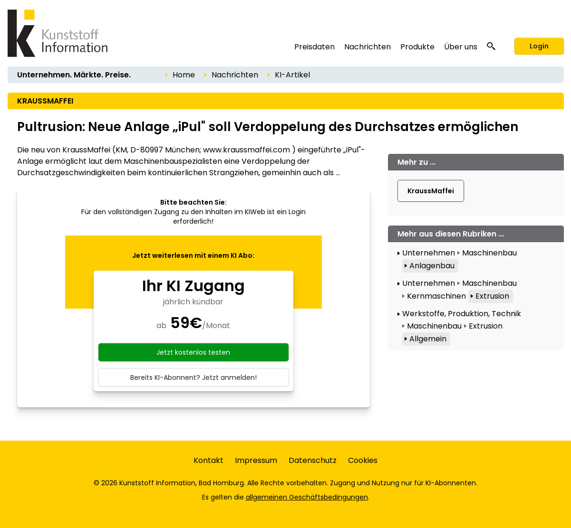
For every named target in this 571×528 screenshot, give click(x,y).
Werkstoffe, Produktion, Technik (461, 313)
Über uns (460, 46)
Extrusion (492, 296)
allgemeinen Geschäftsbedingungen (307, 497)
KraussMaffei (430, 191)
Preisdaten (314, 46)
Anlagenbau (432, 265)
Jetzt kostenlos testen (193, 352)
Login (539, 46)
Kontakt (208, 460)
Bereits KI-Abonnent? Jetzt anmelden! (193, 377)
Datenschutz (313, 460)
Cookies (362, 460)
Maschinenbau (489, 252)
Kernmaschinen (436, 296)
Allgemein (427, 338)
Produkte (417, 46)
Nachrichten (367, 46)
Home (184, 74)
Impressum (256, 460)
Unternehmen (428, 252)
